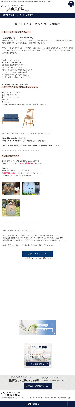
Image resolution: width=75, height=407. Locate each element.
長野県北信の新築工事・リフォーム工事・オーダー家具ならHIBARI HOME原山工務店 (33, 398)
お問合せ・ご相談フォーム (38, 386)
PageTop (71, 404)
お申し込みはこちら (37, 254)
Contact (34, 404)
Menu (71, 4)
